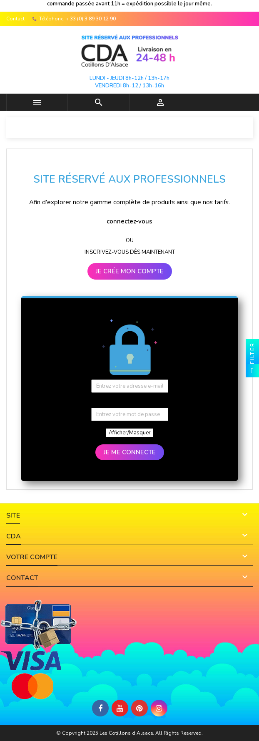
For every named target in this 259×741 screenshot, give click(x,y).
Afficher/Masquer (130, 432)
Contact (15, 18)
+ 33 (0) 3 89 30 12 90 (91, 18)
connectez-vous (129, 221)
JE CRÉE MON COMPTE (130, 271)
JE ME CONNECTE (130, 452)
